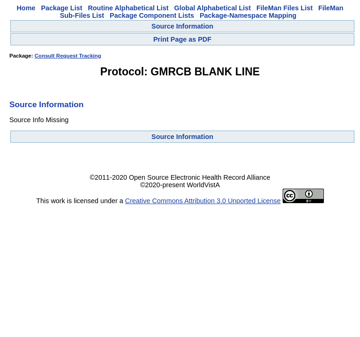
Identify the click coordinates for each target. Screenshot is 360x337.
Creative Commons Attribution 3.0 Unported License (203, 201)
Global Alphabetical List (212, 8)
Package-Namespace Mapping (248, 15)
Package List (61, 8)
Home (25, 8)
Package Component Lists (152, 15)
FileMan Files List (284, 8)
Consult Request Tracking (68, 56)
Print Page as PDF (182, 39)
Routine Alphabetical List (128, 8)
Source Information (182, 26)
